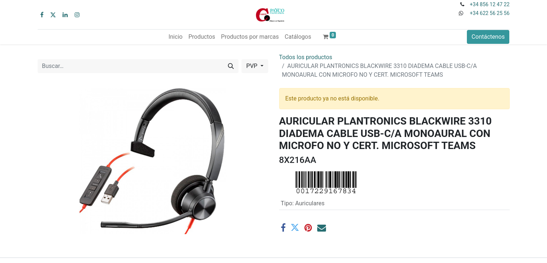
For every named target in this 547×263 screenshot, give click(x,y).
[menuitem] (175, 37)
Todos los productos (306, 57)
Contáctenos (488, 36)
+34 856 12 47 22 (489, 4)
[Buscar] (231, 66)
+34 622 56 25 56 (489, 13)
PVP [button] (252, 65)
